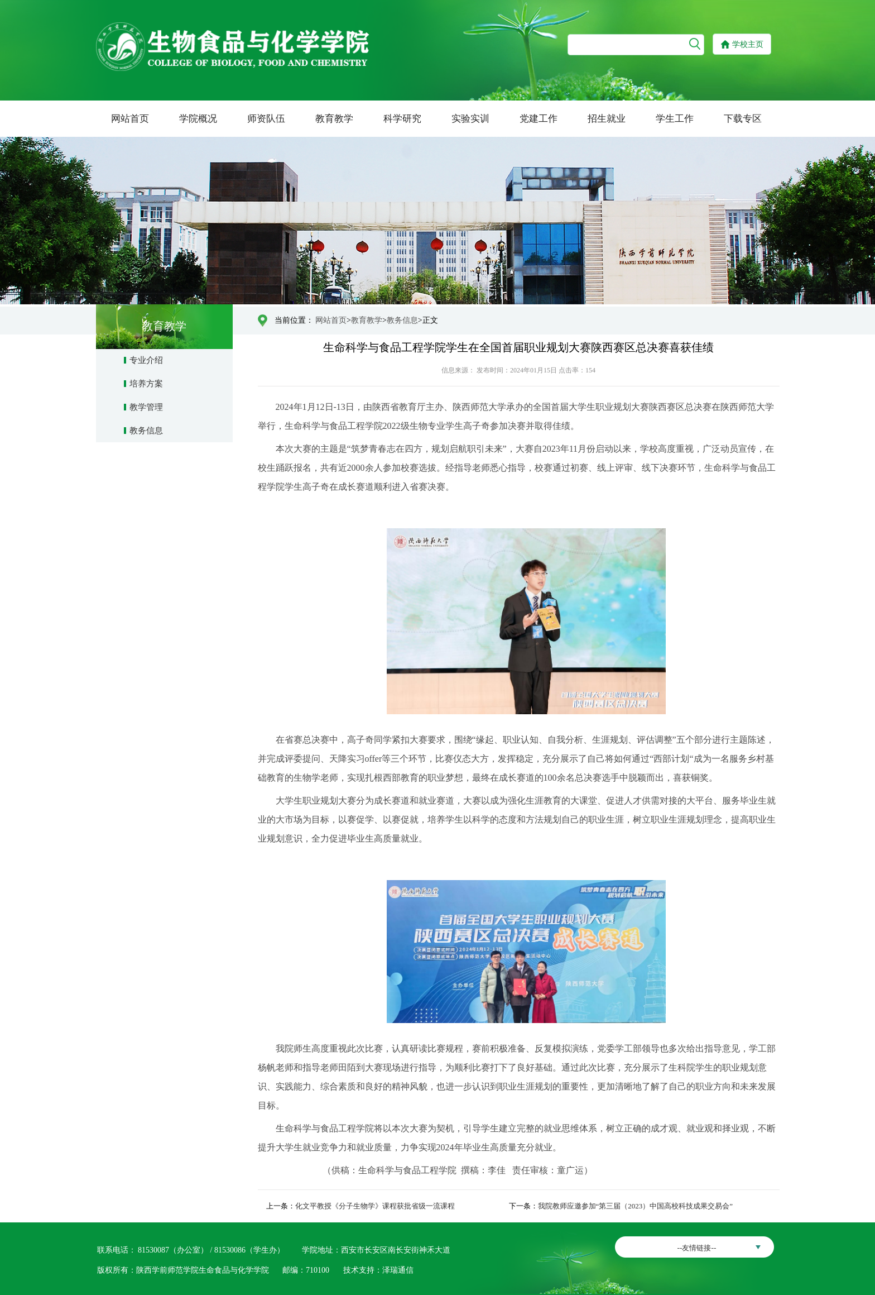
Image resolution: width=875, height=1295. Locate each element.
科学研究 (402, 118)
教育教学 (334, 118)
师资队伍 (266, 118)
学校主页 (747, 44)
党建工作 (538, 118)
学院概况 (198, 118)
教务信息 (146, 430)
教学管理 (146, 407)
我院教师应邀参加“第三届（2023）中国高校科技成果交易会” (635, 1206)
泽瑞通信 (398, 1270)
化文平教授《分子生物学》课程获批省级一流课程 (375, 1206)
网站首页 (130, 118)
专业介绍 (146, 360)
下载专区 (743, 118)
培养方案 (146, 383)
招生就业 (607, 118)
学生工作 (675, 118)
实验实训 (470, 118)
